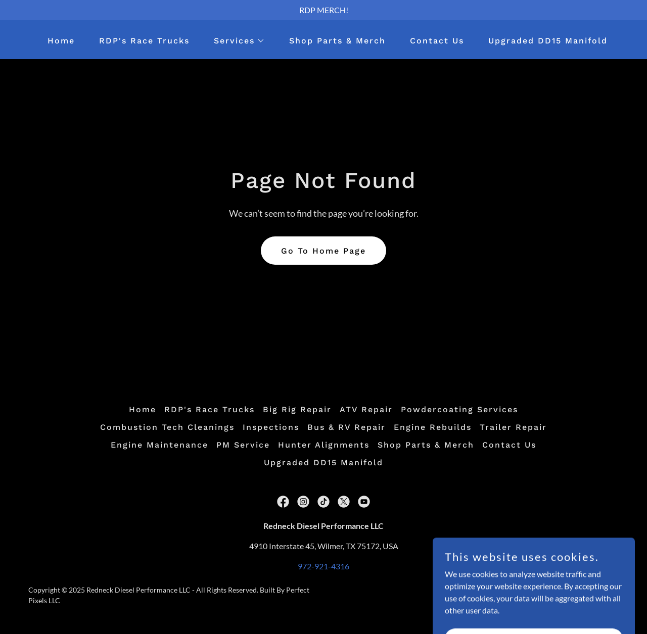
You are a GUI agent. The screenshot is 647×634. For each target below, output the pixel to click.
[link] (283, 502)
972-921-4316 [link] (323, 566)
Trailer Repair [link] (513, 427)
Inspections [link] (271, 427)
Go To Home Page (323, 251)
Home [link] (61, 40)
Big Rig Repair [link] (297, 409)
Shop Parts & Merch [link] (337, 40)
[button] (235, 41)
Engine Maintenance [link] (159, 445)
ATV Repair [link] (366, 409)
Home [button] (142, 409)
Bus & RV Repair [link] (346, 427)
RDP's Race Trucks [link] (144, 40)
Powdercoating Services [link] (459, 409)
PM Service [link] (243, 445)
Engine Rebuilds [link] (433, 427)
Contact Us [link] (437, 40)
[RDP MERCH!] (323, 10)
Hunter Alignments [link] (323, 445)
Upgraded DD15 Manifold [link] (548, 40)
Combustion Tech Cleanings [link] (167, 427)
